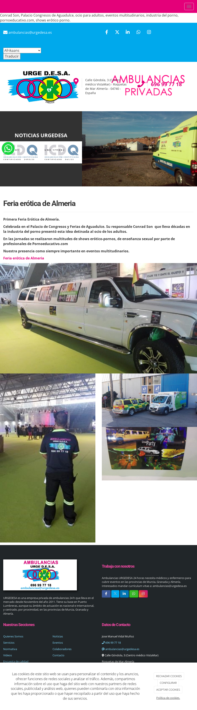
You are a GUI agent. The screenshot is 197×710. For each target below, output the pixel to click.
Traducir (12, 56)
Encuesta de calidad (15, 661)
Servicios (8, 642)
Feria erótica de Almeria (23, 258)
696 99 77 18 (111, 642)
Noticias (58, 636)
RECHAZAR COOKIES (169, 676)
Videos (7, 655)
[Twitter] (117, 32)
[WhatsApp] (138, 32)
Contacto (58, 655)
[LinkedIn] (127, 32)
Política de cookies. (168, 698)
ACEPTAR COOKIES (168, 690)
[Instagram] (149, 32)
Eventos (58, 642)
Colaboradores (62, 649)
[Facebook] (106, 32)
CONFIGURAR (168, 683)
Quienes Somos (13, 636)
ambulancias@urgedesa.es (120, 649)
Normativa (10, 649)
